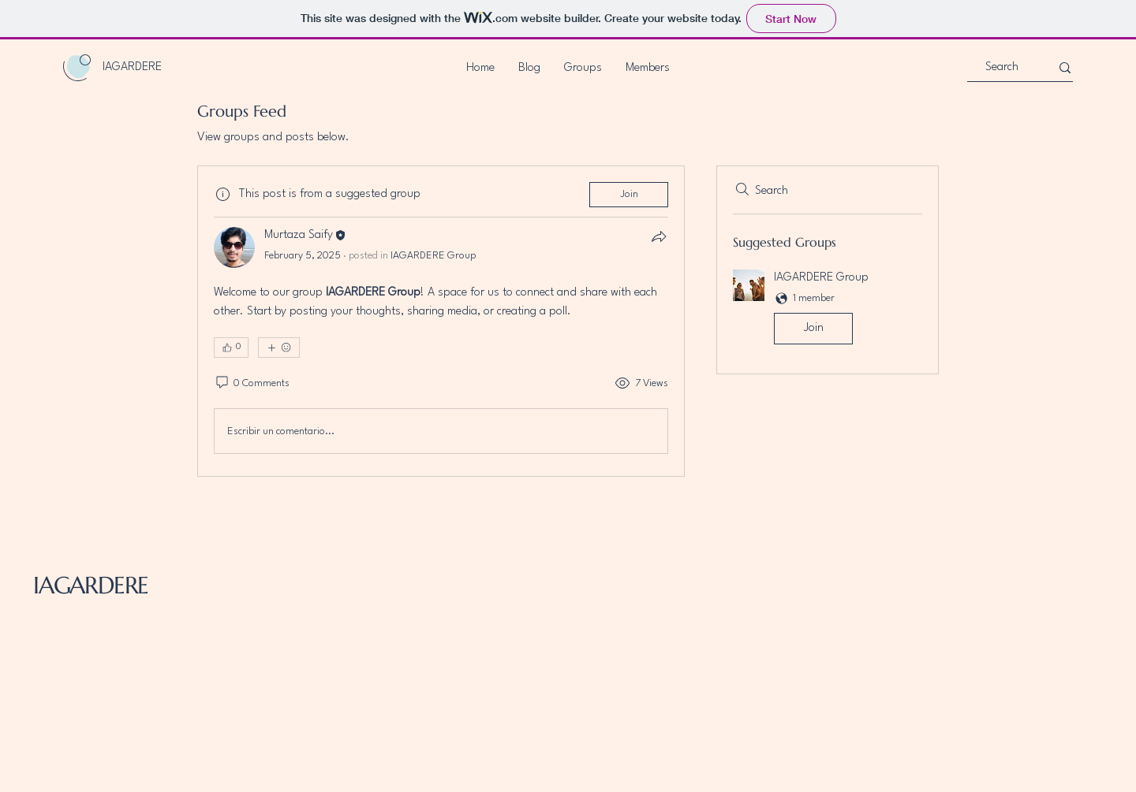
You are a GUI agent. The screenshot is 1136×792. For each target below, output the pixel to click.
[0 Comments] (252, 384)
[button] (827, 310)
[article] (441, 321)
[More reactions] (279, 347)
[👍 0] (231, 347)
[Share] (658, 236)
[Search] (1001, 68)
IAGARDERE (90, 585)
